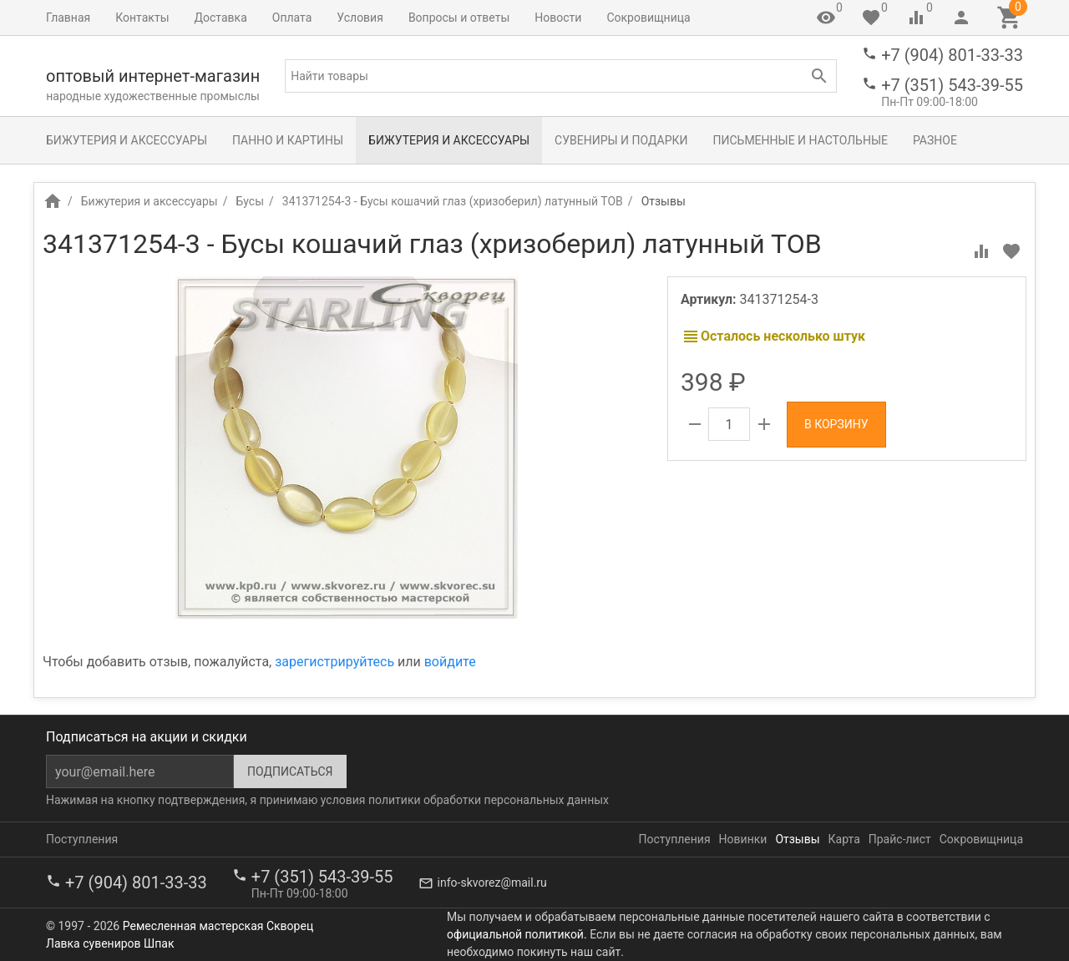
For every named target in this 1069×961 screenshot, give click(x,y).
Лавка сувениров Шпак (110, 943)
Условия (360, 17)
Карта (844, 839)
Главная (68, 17)
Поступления (82, 839)
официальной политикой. (517, 934)
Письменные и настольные (800, 140)
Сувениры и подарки (621, 140)
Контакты (142, 17)
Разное (935, 140)
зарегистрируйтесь (334, 662)
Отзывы (797, 839)
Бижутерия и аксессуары (126, 140)
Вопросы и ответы (458, 17)
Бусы (250, 201)
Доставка (221, 17)
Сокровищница (648, 17)
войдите (450, 662)
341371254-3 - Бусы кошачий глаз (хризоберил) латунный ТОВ (452, 201)
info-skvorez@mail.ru (492, 882)
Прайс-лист (900, 839)
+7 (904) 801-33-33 (952, 55)
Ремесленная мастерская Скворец (218, 926)
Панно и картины (287, 140)
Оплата (292, 17)
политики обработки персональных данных (488, 800)
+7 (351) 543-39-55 (952, 85)
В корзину (836, 424)
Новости (557, 17)
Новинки (743, 839)
